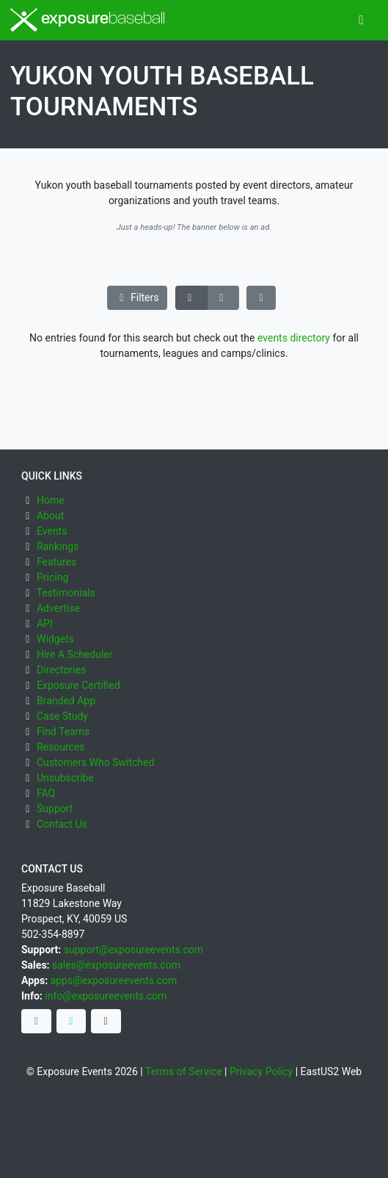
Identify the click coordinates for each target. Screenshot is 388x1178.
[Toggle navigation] (361, 20)
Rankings (57, 546)
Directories (61, 670)
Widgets (55, 639)
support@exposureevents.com (133, 949)
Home (51, 500)
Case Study (62, 716)
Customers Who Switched (95, 762)
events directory (293, 338)
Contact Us (62, 824)
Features (56, 562)
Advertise (58, 608)
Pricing (52, 577)
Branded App (66, 701)
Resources (61, 747)
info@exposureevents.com (105, 996)
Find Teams (63, 731)
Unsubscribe (65, 778)
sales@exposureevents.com (116, 965)
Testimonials (66, 593)
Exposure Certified (78, 685)
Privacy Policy (261, 1071)
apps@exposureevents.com (114, 980)
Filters (137, 297)
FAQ (46, 793)
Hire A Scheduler (74, 654)
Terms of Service (183, 1071)
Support (55, 808)
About (50, 515)
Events (52, 531)
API (45, 623)
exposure (87, 20)
